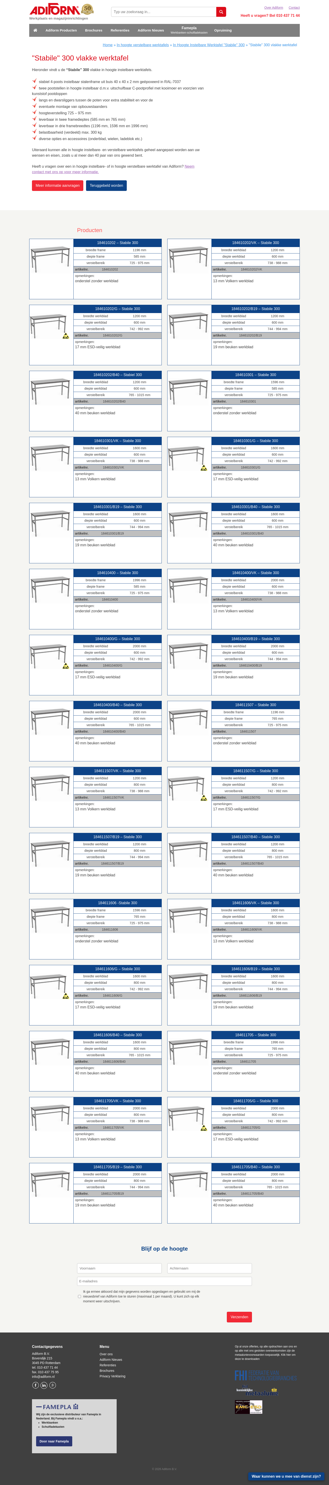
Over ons (106, 1354)
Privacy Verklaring (112, 1376)
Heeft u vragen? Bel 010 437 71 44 (270, 15)
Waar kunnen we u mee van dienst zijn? (286, 1476)
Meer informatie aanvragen (58, 185)
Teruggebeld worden (106, 185)
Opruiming (223, 30)
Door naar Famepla (54, 1441)
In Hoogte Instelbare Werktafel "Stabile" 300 (209, 45)
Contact (294, 7)
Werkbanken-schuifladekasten (189, 32)
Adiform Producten (61, 30)
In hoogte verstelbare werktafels (143, 45)
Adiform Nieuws (151, 30)
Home (108, 45)
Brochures (93, 30)
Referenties (120, 30)
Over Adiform (273, 7)
